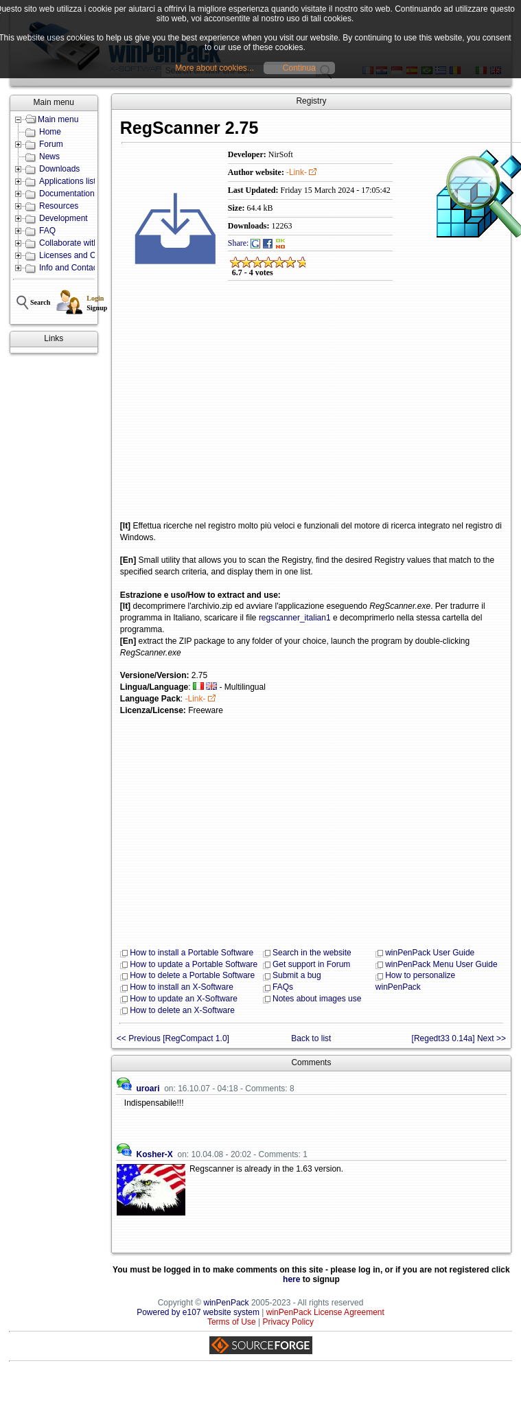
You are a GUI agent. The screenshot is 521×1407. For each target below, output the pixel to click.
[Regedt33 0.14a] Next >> (459, 1038)
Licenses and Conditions (84, 255)
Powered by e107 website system (198, 1312)
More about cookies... (214, 68)
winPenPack (226, 1302)
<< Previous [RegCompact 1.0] (173, 1038)
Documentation (67, 193)
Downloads (59, 169)
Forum (51, 144)
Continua (299, 68)
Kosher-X (154, 1154)
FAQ (47, 230)
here (291, 1279)
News (49, 156)
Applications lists (69, 181)
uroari (147, 1088)
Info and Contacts (71, 267)
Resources (58, 206)
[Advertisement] (297, 410)
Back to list (311, 1038)
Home (50, 132)
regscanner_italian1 (295, 618)
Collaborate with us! (75, 243)
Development (63, 218)
